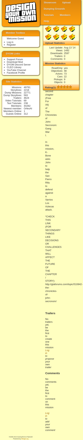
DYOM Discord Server (19, 64)
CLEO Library (14, 67)
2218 (26, 90)
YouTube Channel (16, 70)
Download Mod (15, 62)
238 (26, 103)
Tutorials (49, 15)
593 (26, 95)
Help (46, 21)
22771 (27, 92)
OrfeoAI (28, 108)
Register (11, 44)
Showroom (50, 2)
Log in (10, 42)
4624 (26, 97)
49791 (27, 87)
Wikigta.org (24, 439)
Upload (66, 2)
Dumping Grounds (54, 8)
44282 (27, 105)
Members (65, 15)
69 (25, 100)
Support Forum (15, 59)
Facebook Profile (16, 72)
